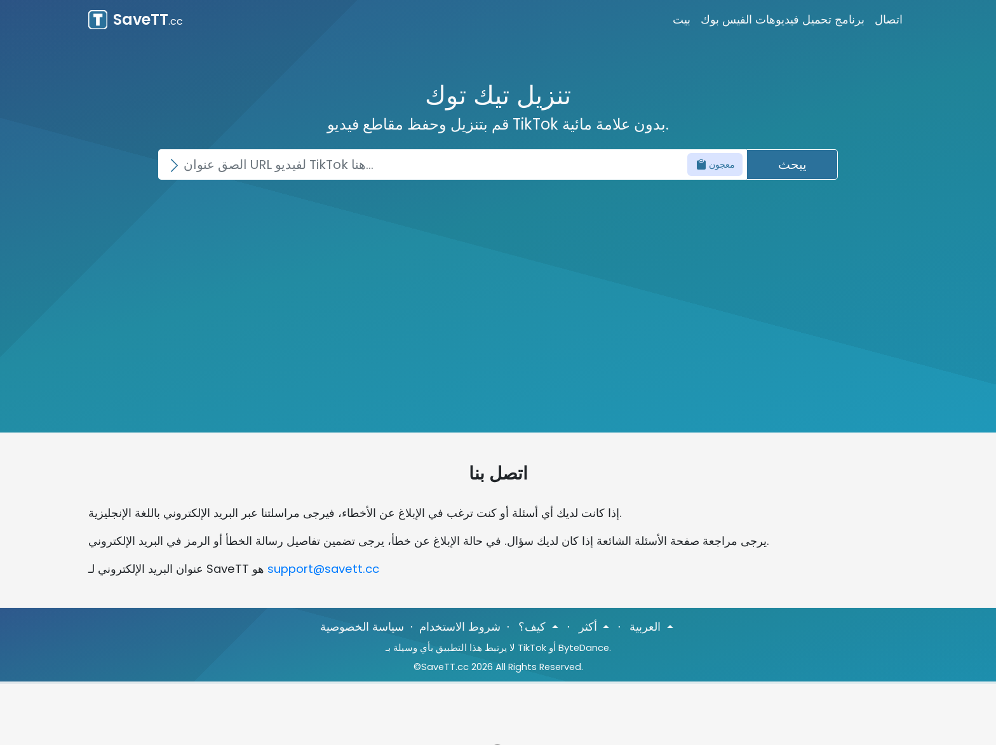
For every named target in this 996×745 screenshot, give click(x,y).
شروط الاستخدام (460, 626)
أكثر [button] (589, 626)
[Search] (452, 164)
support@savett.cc (323, 569)
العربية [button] (646, 626)
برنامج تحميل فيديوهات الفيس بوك (783, 19)
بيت (681, 19)
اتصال (889, 19)
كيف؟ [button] (533, 626)
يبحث (792, 164)
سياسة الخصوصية (362, 626)
